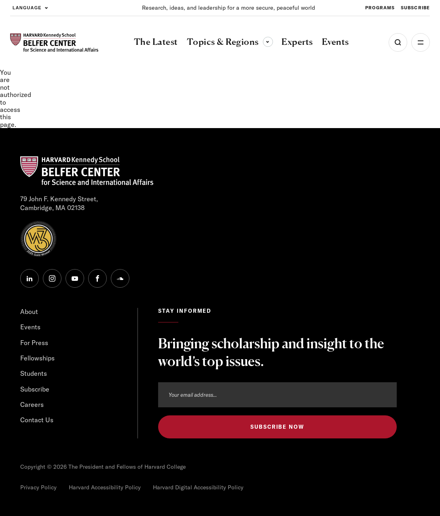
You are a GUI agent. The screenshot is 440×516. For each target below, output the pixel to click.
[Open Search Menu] (398, 42)
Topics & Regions (230, 41)
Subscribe (34, 389)
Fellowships (37, 358)
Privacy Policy (38, 487)
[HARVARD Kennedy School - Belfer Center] (54, 42)
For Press (34, 343)
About (29, 311)
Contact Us (36, 420)
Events (30, 327)
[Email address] (277, 394)
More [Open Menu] (420, 42)
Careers (32, 404)
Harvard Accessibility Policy (105, 487)
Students (33, 373)
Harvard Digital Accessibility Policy (198, 487)
